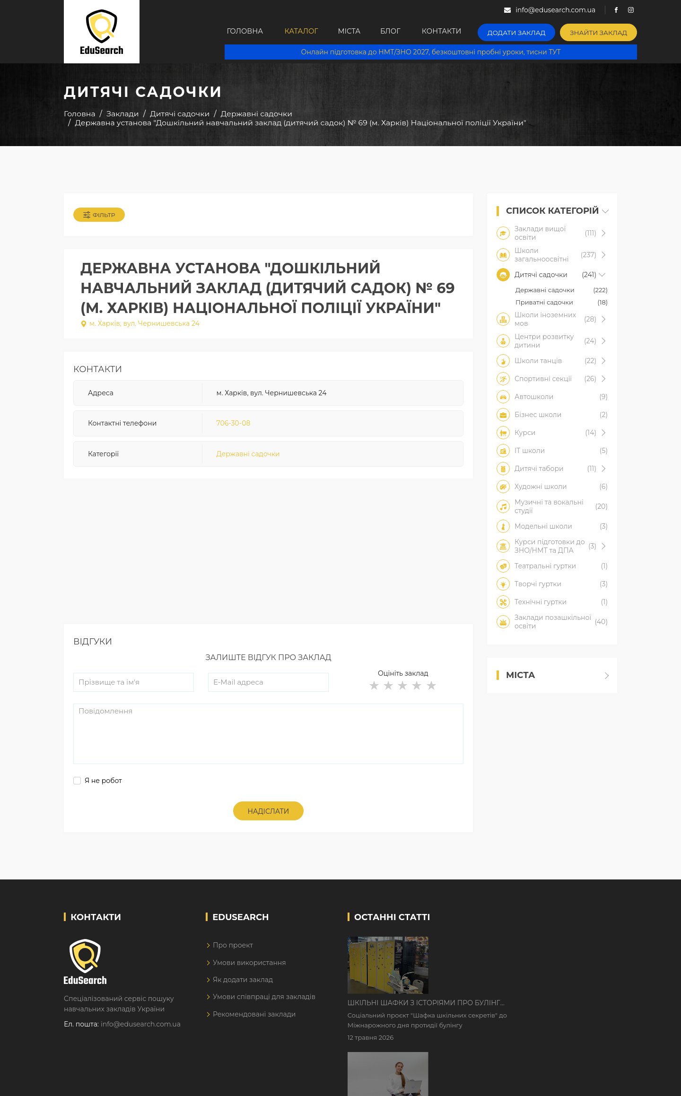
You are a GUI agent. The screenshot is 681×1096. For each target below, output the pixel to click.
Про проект (233, 948)
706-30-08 (234, 425)
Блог (405, 31)
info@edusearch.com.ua (141, 1027)
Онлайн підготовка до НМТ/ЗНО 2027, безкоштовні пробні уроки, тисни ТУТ (436, 52)
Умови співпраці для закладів (264, 999)
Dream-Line (597, 1082)
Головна (246, 31)
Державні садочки (248, 456)
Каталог (306, 31)
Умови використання (249, 965)
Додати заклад (532, 31)
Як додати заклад (243, 982)
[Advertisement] (268, 561)
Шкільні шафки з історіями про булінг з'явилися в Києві (504, 947)
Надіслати (268, 814)
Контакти (460, 31)
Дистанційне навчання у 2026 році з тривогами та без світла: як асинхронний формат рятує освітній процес (512, 1006)
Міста (359, 31)
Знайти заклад (608, 31)
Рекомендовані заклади (254, 1017)
